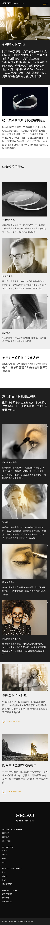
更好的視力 (6, 841)
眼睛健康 (5, 837)
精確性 (4, 876)
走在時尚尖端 (7, 902)
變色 (4, 862)
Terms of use (12, 921)
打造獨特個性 (7, 884)
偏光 (4, 858)
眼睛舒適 (5, 833)
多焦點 (4, 851)
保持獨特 (5, 898)
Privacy (4, 921)
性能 (4, 872)
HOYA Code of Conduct (25, 921)
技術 (4, 880)
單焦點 (4, 854)
